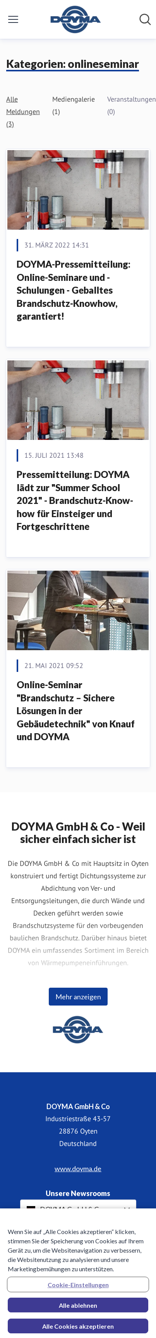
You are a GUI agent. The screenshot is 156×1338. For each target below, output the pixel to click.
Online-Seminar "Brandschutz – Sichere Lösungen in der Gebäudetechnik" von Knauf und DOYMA (76, 710)
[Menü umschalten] (13, 19)
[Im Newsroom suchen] (145, 19)
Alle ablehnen (78, 1308)
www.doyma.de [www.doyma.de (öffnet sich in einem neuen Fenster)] (78, 1168)
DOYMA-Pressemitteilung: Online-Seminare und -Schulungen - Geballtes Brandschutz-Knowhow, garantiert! (73, 290)
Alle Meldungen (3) (23, 111)
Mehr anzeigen (78, 996)
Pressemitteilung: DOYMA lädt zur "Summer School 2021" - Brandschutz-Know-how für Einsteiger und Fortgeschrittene (75, 500)
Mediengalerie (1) (73, 105)
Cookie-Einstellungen (78, 1287)
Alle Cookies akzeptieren (78, 1329)
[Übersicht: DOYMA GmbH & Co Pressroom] (75, 19)
